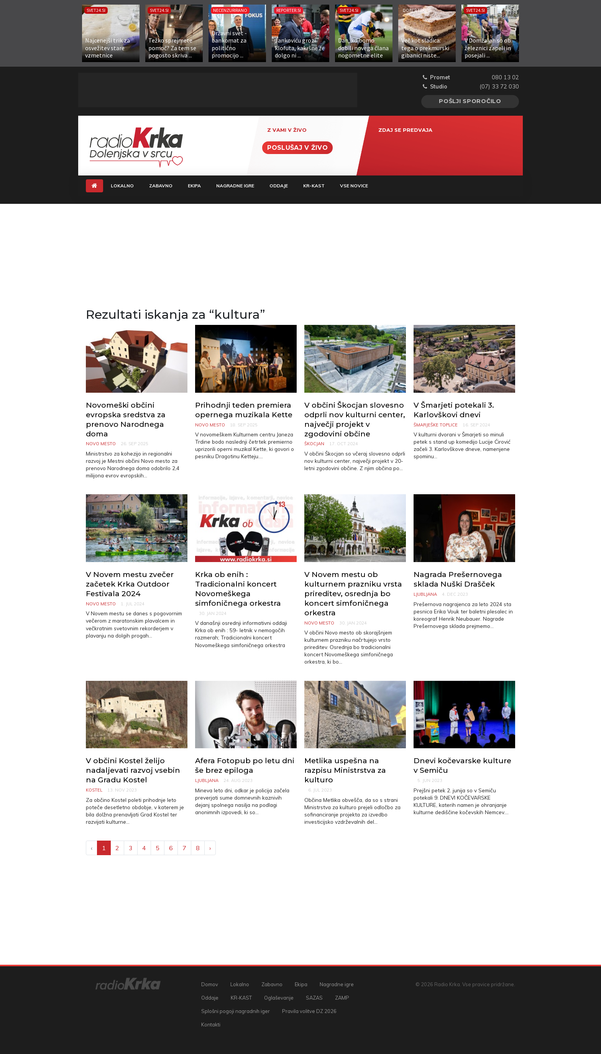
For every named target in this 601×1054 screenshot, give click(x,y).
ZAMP (342, 998)
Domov (209, 984)
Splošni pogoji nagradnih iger (235, 1011)
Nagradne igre (235, 186)
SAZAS (314, 998)
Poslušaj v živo (297, 147)
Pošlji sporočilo (470, 101)
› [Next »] (210, 848)
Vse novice (354, 186)
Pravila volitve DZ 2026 (309, 1011)
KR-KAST (314, 186)
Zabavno (160, 186)
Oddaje (278, 186)
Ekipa (194, 186)
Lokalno (122, 186)
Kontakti (210, 1024)
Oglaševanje (279, 998)
